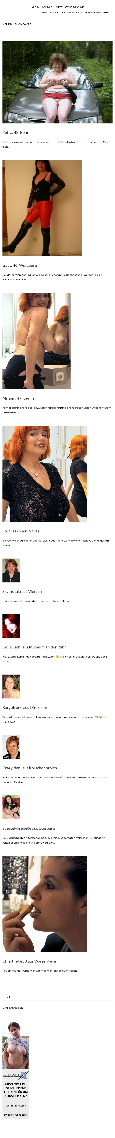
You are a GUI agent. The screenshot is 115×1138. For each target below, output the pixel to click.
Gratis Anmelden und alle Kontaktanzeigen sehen (76, 12)
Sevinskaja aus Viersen (22, 591)
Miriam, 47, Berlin (18, 398)
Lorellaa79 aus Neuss (20, 530)
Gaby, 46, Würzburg (19, 265)
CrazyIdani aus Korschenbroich (29, 767)
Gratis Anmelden (12, 1007)
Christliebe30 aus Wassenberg (29, 961)
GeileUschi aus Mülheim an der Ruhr (34, 647)
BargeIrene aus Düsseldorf (25, 707)
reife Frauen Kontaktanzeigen (57, 7)
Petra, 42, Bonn (15, 132)
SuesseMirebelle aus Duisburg (28, 828)
